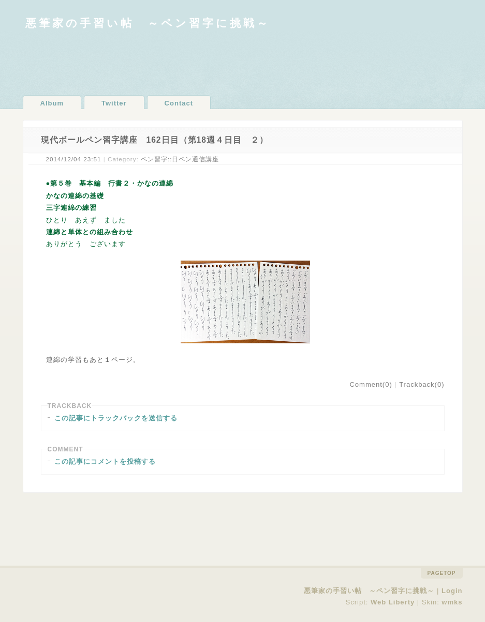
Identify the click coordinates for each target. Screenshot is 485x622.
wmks (452, 602)
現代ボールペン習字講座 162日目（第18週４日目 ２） (154, 139)
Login (452, 591)
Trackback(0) (421, 384)
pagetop (442, 573)
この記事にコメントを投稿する (105, 461)
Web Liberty (393, 602)
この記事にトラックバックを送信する (116, 418)
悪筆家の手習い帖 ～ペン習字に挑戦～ (147, 23)
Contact (179, 103)
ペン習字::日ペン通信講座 (180, 159)
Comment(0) (370, 384)
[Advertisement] (242, 62)
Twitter (114, 103)
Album (52, 103)
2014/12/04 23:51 (73, 159)
